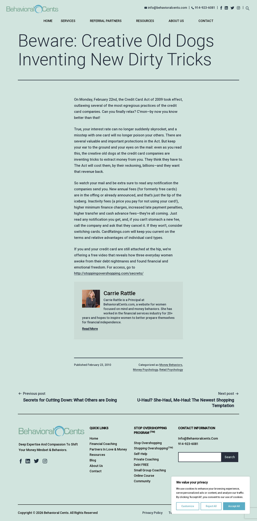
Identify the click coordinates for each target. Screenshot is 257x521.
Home (48, 21)
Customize (187, 506)
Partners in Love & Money (108, 449)
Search (230, 457)
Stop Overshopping (148, 443)
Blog (93, 460)
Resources (145, 21)
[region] (210, 495)
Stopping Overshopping (153, 448)
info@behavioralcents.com (167, 7)
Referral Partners (106, 21)
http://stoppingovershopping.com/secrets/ (108, 273)
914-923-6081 (205, 7)
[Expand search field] (247, 8)
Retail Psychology (171, 369)
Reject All (211, 506)
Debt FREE (141, 465)
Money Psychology (145, 369)
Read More (90, 329)
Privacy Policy (152, 513)
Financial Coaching (103, 444)
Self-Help (140, 454)
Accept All (234, 506)
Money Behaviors (170, 365)
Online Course (144, 475)
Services (68, 21)
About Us (176, 21)
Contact (205, 21)
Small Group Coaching (150, 470)
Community (142, 481)
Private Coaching (146, 459)
